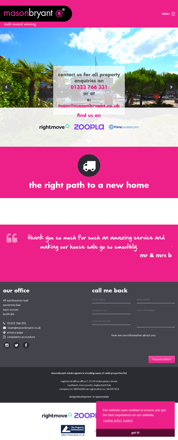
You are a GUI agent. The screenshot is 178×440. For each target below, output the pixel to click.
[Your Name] (111, 299)
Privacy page (15, 332)
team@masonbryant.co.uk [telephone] (89, 106)
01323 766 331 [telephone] (89, 87)
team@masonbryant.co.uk (24, 327)
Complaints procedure (21, 337)
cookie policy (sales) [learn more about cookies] (118, 420)
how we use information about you (134, 335)
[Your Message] (156, 317)
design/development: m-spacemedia (89, 396)
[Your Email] (156, 299)
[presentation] (123, 348)
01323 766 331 (16, 323)
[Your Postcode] (111, 321)
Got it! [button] (135, 432)
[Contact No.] (111, 310)
